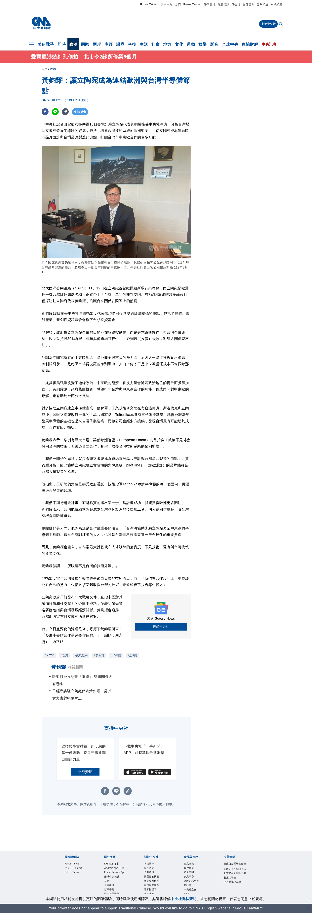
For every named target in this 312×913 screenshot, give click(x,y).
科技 (132, 44)
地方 (167, 44)
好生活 (236, 4)
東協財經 (250, 44)
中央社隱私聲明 (184, 899)
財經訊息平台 (192, 869)
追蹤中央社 (161, 626)
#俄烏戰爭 (81, 655)
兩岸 (97, 44)
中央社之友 (191, 878)
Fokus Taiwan (192, 4)
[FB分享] (45, 111)
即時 (62, 44)
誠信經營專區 (152, 873)
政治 (73, 44)
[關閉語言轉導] (308, 908)
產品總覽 (189, 849)
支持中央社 (268, 23)
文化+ (108, 873)
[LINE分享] (55, 111)
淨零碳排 (209, 4)
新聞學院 (110, 883)
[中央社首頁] (41, 23)
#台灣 (64, 655)
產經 (108, 44)
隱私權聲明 (151, 878)
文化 (179, 44)
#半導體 (116, 655)
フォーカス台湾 (171, 4)
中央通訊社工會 (234, 874)
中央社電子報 (113, 888)
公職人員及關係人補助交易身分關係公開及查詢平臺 (235, 864)
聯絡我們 (150, 883)
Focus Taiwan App (113, 862)
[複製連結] (65, 111)
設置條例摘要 (152, 864)
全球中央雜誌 (113, 869)
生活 (144, 44)
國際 (85, 44)
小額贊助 (85, 757)
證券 (120, 44)
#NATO (49, 655)
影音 (214, 44)
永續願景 (276, 4)
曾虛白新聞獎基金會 (235, 852)
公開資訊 (150, 859)
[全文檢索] (281, 24)
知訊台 (188, 873)
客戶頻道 (262, 4)
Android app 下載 (116, 854)
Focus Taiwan (149, 4)
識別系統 (150, 854)
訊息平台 (189, 864)
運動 (191, 44)
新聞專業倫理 (152, 869)
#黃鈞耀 (99, 655)
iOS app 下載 (113, 849)
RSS (187, 883)
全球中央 (230, 44)
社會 (155, 44)
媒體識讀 (223, 4)
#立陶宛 (132, 655)
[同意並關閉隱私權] (308, 898)
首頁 (44, 69)
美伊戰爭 (46, 44)
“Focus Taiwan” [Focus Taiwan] (247, 908)
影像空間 (248, 4)
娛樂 (202, 44)
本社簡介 (150, 849)
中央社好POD (113, 893)
